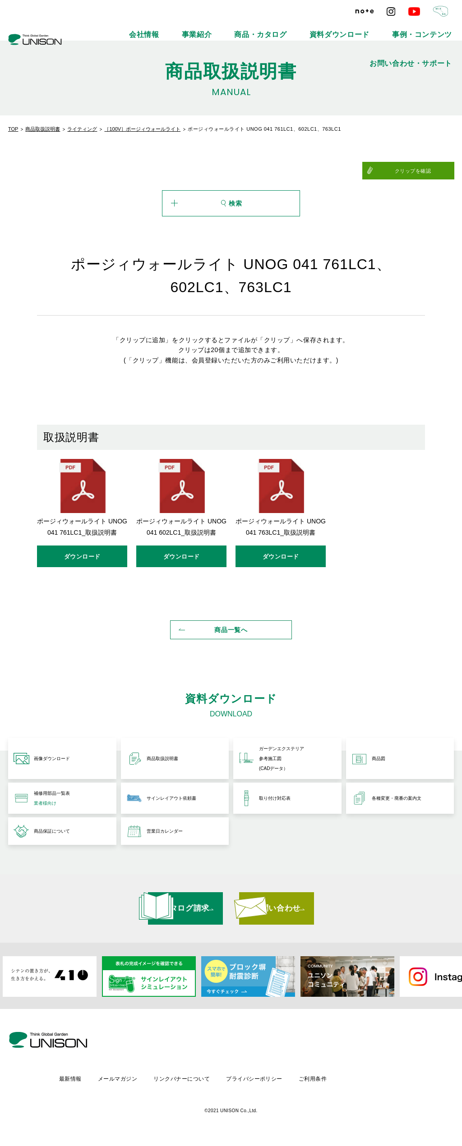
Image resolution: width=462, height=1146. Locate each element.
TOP (13, 129)
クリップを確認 (432, 171)
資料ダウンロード (297, 27)
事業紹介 (192, 27)
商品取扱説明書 (42, 129)
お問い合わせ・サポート (425, 27)
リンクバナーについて (257, 1081)
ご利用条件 (392, 1081)
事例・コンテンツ (358, 27)
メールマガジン (191, 1081)
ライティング (82, 129)
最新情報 (142, 1081)
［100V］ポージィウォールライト (142, 129)
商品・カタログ (240, 27)
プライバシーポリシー (332, 1081)
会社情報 (152, 27)
